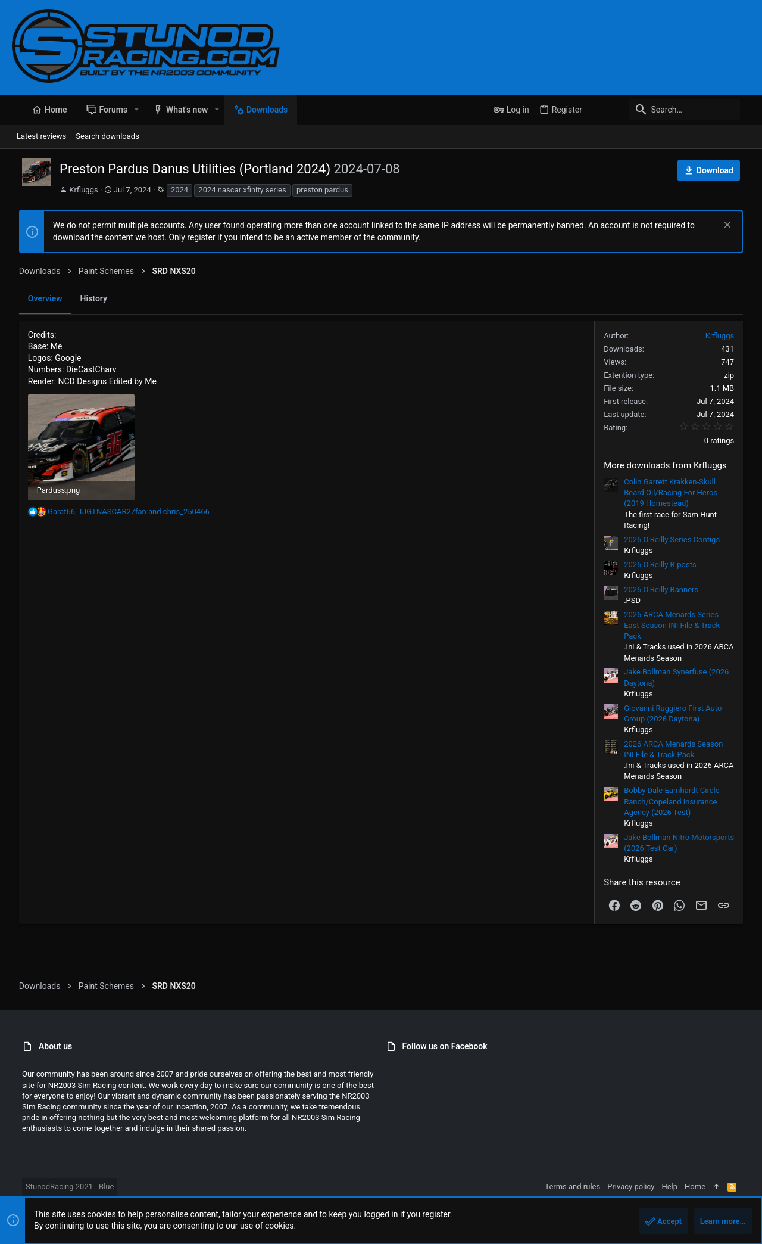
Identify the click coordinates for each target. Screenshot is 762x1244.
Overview (38, 298)
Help (680, 1186)
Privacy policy (640, 1186)
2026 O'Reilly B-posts (667, 564)
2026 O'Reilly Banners (668, 589)
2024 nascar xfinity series (232, 189)
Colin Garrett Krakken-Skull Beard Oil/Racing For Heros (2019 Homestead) (677, 492)
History (86, 298)
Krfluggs (73, 189)
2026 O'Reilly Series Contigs (679, 539)
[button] (125, 109)
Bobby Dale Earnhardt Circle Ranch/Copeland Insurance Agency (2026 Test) (678, 801)
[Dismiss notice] (733, 226)
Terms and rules (582, 1186)
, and (121, 514)
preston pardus (312, 189)
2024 (169, 189)
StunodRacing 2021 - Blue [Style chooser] (59, 1186)
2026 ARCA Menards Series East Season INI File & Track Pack (679, 625)
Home (705, 1186)
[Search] (675, 109)
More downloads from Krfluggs (672, 465)
